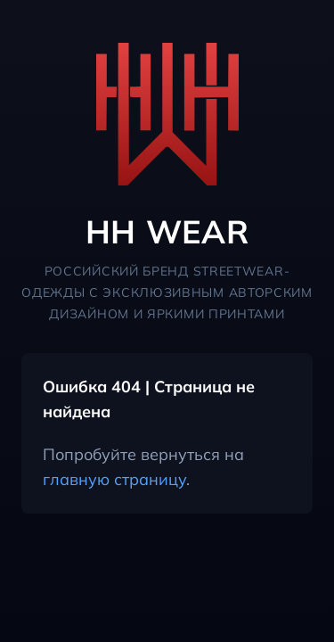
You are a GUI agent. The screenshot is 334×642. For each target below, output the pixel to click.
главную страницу (114, 479)
